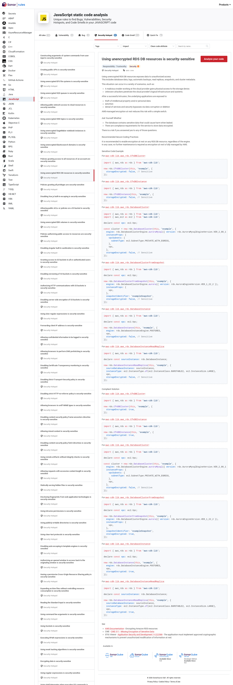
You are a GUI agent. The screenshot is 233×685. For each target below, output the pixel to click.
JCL (7, 108)
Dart (7, 66)
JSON (8, 104)
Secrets (9, 13)
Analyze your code (214, 59)
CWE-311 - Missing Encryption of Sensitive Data (132, 631)
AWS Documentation (114, 628)
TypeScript (10, 184)
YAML (8, 208)
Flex (7, 75)
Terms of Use (175, 682)
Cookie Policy (164, 682)
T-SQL (8, 189)
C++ (7, 47)
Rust (7, 156)
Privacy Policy (152, 682)
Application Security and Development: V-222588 (140, 634)
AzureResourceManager (17, 32)
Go (6, 85)
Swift (7, 170)
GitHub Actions (12, 80)
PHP (7, 127)
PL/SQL (9, 137)
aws (127, 70)
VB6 (7, 199)
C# (6, 42)
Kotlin (8, 113)
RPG (7, 146)
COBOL (8, 56)
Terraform (10, 175)
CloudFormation (13, 51)
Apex (7, 28)
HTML (8, 89)
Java (7, 94)
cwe (132, 70)
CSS (7, 61)
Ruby (7, 151)
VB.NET (9, 194)
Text (7, 180)
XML (7, 203)
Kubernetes (10, 118)
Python (8, 142)
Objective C (11, 123)
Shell (7, 165)
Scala (8, 161)
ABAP (8, 18)
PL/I (7, 132)
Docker (8, 70)
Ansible (9, 23)
